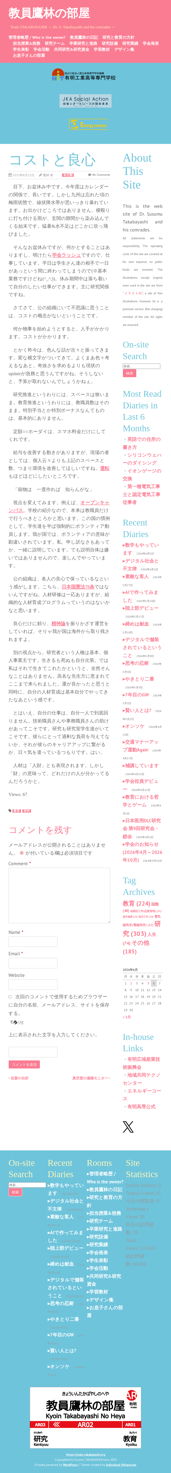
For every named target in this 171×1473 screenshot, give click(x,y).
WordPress (70, 1465)
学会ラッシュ (66, 255)
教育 (17, 811)
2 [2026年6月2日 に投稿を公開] (131, 983)
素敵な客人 (137, 576)
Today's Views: (141, 1193)
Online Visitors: (142, 1185)
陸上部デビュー (142, 608)
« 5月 (127, 1017)
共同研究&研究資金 (71, 49)
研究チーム (55, 43)
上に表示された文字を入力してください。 (54, 1035)
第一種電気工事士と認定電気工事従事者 (141, 494)
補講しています (142, 766)
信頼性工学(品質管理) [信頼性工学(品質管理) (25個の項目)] (145, 911)
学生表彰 (21, 49)
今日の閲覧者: (141, 1201)
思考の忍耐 (137, 663)
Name (15, 932)
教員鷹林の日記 (84, 37)
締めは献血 (137, 624)
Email (15, 954)
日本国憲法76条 (78, 586)
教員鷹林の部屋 (49, 13)
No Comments (101, 175)
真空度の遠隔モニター (91, 1078)
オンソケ (135, 726)
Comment (19, 864)
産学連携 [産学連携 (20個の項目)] (130, 916)
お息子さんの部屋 (29, 55)
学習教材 (102, 49)
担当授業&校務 (26, 43)
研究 (27, 811)
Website (16, 975)
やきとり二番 (139, 679)
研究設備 (110, 43)
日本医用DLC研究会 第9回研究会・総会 (142, 828)
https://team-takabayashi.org (85, 1455)
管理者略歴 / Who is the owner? (36, 37)
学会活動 (41, 49)
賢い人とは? (138, 710)
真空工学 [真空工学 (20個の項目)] (145, 916)
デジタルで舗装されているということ (142, 647)
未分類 (68, 175)
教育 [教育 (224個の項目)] (136, 903)
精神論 (58, 623)
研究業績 (130, 43)
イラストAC (133, 293)
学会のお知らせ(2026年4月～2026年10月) (142, 852)
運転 (104, 468)
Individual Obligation (121, 1465)
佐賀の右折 (18, 1078)
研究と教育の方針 (118, 37)
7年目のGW (137, 695)
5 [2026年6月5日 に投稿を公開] (148, 983)
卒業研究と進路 (83, 43)
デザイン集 (124, 49)
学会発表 (151, 43)
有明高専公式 (141, 1107)
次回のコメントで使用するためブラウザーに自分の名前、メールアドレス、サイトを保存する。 (58, 1005)
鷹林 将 (48, 175)
